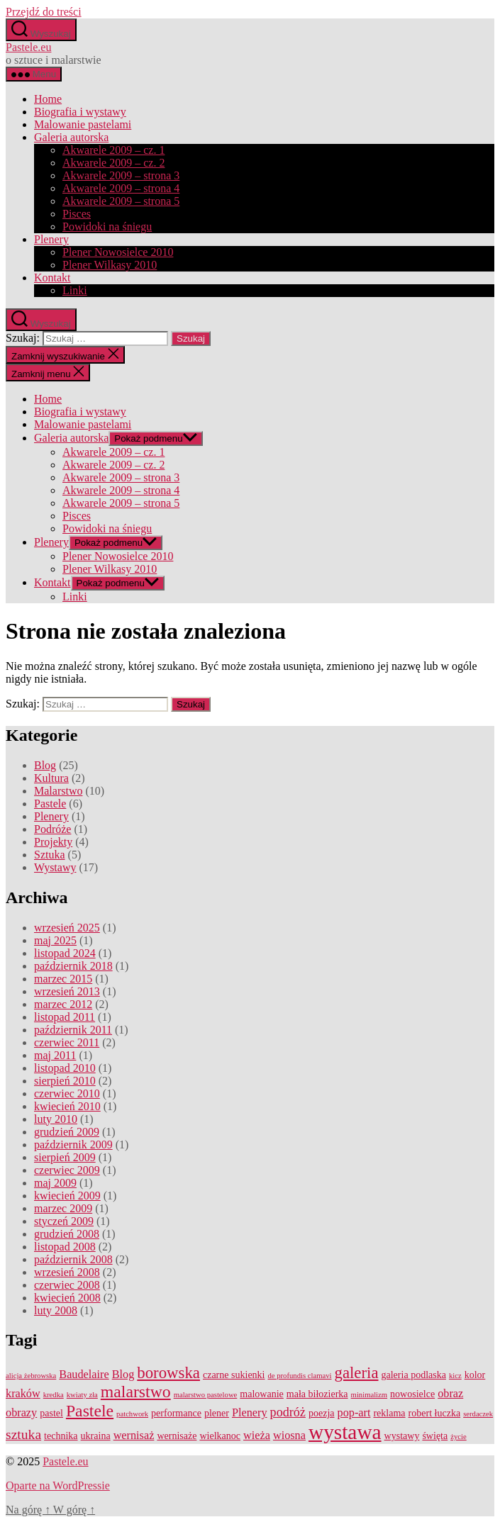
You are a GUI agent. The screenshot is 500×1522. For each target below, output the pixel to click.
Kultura (51, 778)
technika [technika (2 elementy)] (60, 1436)
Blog (45, 765)
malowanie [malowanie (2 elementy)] (262, 1394)
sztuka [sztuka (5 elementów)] (23, 1434)
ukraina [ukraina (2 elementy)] (96, 1436)
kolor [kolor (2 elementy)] (475, 1375)
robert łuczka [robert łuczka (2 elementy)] (435, 1413)
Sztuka (49, 855)
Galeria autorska (71, 137)
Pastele (50, 804)
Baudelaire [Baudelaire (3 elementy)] (84, 1374)
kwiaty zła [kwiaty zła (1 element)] (82, 1395)
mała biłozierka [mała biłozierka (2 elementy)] (317, 1394)
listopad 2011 (64, 1017)
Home (48, 99)
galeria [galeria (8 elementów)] (356, 1373)
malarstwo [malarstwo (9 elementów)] (136, 1391)
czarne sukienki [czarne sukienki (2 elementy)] (234, 1375)
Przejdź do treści (44, 12)
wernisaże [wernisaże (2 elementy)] (176, 1436)
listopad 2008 (65, 1247)
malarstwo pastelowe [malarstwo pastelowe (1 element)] (206, 1395)
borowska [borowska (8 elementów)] (168, 1373)
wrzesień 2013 (67, 991)
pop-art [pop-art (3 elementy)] (354, 1412)
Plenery (51, 239)
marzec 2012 (63, 1004)
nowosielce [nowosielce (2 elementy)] (412, 1394)
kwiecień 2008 (67, 1298)
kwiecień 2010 (67, 1106)
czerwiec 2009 (67, 1170)
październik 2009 (73, 1144)
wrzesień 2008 (67, 1272)
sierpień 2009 (65, 1157)
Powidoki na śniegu (107, 226)
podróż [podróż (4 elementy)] (288, 1412)
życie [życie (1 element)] (458, 1436)
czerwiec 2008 (67, 1285)
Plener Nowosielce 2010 (117, 252)
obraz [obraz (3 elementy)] (450, 1393)
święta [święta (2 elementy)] (435, 1436)
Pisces (76, 214)
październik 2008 (73, 1259)
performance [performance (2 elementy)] (176, 1413)
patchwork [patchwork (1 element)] (132, 1414)
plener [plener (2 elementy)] (216, 1413)
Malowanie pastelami (82, 124)
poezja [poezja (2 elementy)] (322, 1413)
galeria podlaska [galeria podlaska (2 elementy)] (414, 1375)
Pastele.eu (28, 47)
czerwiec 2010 (67, 1093)
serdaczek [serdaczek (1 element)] (478, 1414)
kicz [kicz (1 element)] (455, 1376)
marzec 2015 (63, 979)
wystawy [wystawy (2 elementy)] (402, 1436)
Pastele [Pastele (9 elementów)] (89, 1410)
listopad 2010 (65, 1068)
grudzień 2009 (66, 1132)
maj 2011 (55, 1055)
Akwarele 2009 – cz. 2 (113, 163)
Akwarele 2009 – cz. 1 (113, 150)
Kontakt (52, 278)
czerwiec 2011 (66, 1042)
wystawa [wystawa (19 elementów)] (345, 1432)
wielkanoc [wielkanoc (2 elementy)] (219, 1436)
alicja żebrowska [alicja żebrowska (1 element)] (31, 1376)
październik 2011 (73, 1030)
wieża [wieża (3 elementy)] (256, 1435)
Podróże (52, 829)
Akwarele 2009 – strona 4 (120, 188)
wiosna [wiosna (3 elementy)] (289, 1435)
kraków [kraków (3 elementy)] (23, 1393)
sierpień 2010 (65, 1081)
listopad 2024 (65, 953)
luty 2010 (55, 1119)
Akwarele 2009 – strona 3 (120, 175)
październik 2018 (73, 966)
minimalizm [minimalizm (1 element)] (369, 1395)
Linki (74, 290)
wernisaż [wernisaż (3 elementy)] (134, 1435)
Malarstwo (58, 791)
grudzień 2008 (66, 1234)
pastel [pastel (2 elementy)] (51, 1413)
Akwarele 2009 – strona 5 (120, 201)
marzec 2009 (63, 1208)
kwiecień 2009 (67, 1196)
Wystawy (55, 867)
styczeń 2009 (64, 1221)
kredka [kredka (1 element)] (53, 1395)
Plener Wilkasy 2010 (109, 265)
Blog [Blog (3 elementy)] (123, 1374)
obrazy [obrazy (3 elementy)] (21, 1412)
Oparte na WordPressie (58, 1485)
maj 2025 (55, 940)
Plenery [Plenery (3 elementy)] (249, 1412)
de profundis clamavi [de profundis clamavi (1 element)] (300, 1376)
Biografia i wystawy (80, 112)
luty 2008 (55, 1310)
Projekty (53, 842)
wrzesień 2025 (67, 928)
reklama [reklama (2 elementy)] (389, 1413)
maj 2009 (55, 1183)
